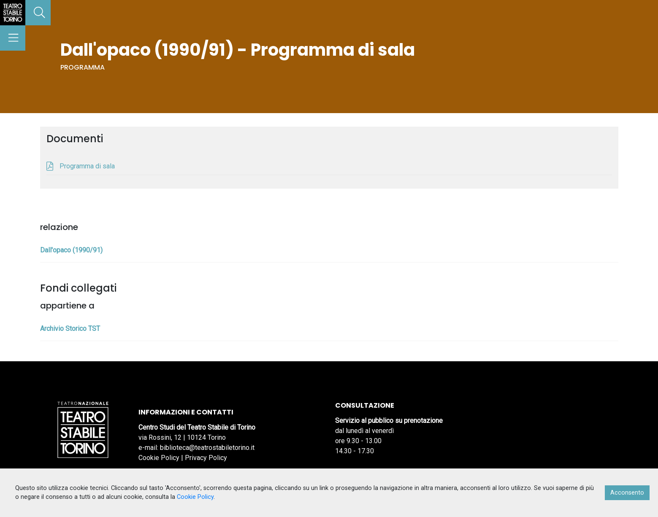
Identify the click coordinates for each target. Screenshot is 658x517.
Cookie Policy (158, 458)
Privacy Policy (206, 458)
